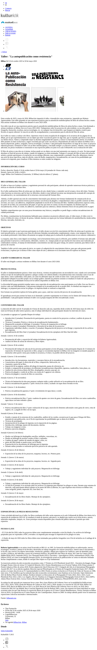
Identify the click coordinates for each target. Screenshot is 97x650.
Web (6, 620)
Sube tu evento (10, 33)
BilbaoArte (17, 622)
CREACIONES (10, 31)
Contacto (8, 8)
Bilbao (24, 622)
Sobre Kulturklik (7, 631)
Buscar (7, 10)
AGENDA (9, 27)
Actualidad (9, 29)
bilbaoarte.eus (11, 598)
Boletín (7, 35)
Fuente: (4, 598)
